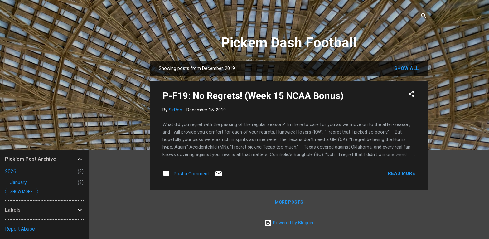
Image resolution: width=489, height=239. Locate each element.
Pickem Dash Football (289, 42)
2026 (10, 171)
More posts (289, 202)
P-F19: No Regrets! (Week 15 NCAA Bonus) (253, 95)
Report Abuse (20, 229)
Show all (406, 68)
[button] (411, 95)
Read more (401, 173)
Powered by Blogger (289, 223)
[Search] (424, 17)
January (18, 182)
